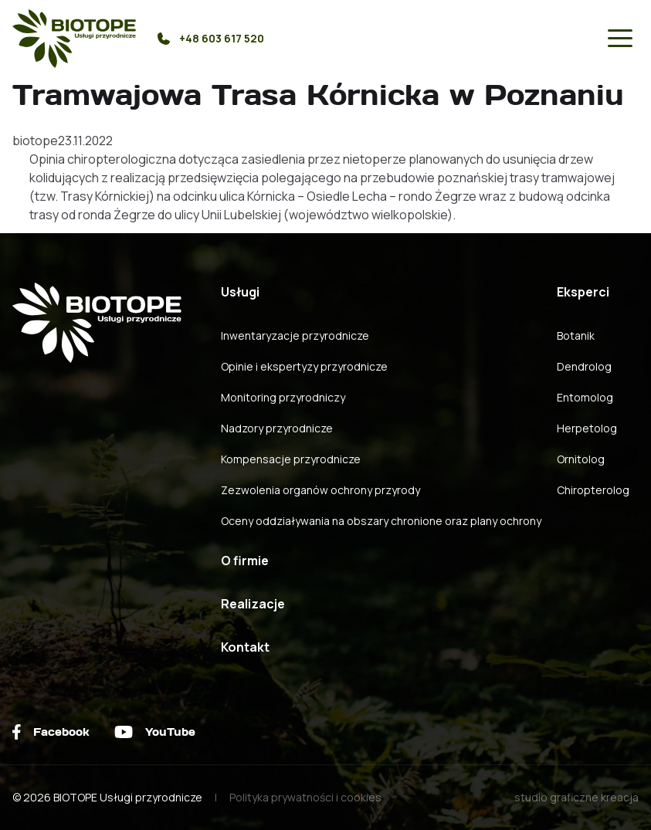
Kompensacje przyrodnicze (291, 459)
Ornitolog (581, 459)
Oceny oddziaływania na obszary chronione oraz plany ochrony (381, 520)
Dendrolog (584, 366)
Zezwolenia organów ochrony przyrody (320, 490)
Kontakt (245, 647)
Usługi (240, 291)
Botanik (576, 335)
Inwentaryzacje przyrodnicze (295, 335)
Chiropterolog (593, 490)
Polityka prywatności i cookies (305, 797)
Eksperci (583, 291)
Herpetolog (587, 428)
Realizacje (253, 603)
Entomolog (585, 397)
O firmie (245, 560)
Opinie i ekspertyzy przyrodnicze (304, 366)
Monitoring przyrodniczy (283, 397)
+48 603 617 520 (211, 38)
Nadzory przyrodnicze (277, 428)
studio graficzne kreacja (576, 797)
